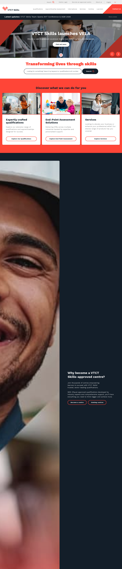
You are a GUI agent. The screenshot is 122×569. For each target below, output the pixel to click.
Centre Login (63, 2)
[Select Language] (112, 2)
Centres (91, 9)
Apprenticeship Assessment (55, 9)
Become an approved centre (81, 2)
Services (83, 9)
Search (90, 71)
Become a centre (80, 402)
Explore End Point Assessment (61, 139)
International (72, 9)
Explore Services (100, 139)
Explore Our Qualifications (21, 139)
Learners (100, 9)
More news (113, 17)
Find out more (61, 44)
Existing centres (101, 402)
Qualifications (38, 9)
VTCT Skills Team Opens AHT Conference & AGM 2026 (45, 17)
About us (99, 2)
